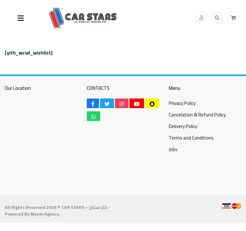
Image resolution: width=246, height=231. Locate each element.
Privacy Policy (182, 103)
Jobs (173, 149)
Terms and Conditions (191, 137)
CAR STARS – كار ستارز (84, 207)
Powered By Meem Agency (32, 214)
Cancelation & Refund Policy (197, 114)
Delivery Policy (183, 126)
